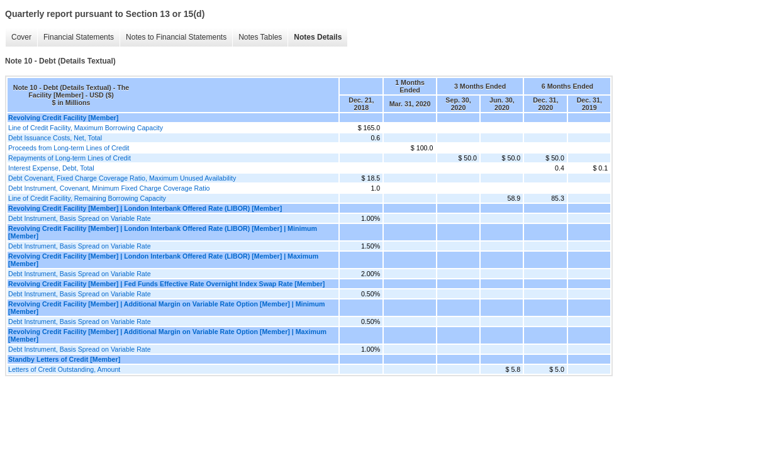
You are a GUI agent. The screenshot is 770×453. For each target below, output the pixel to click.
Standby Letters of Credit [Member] (64, 359)
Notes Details (318, 37)
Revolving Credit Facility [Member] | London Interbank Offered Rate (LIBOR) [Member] (145, 208)
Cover (21, 37)
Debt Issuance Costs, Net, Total (55, 138)
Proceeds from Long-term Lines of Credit (69, 148)
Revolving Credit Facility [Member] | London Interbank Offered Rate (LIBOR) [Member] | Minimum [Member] (162, 232)
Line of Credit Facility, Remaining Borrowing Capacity (87, 198)
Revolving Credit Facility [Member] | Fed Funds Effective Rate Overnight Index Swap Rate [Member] (166, 284)
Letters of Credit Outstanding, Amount (64, 369)
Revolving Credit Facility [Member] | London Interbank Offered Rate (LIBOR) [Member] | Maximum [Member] (163, 259)
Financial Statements (78, 37)
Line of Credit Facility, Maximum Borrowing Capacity (85, 127)
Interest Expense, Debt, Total (51, 168)
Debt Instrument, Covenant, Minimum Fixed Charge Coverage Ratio (108, 188)
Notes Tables (260, 37)
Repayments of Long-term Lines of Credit (69, 158)
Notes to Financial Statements (176, 37)
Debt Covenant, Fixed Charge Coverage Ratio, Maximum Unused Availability (122, 178)
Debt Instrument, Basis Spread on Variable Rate (79, 218)
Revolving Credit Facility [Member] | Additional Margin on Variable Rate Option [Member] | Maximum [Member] (167, 335)
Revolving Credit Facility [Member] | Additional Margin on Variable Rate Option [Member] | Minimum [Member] (166, 307)
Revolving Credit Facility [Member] (63, 117)
